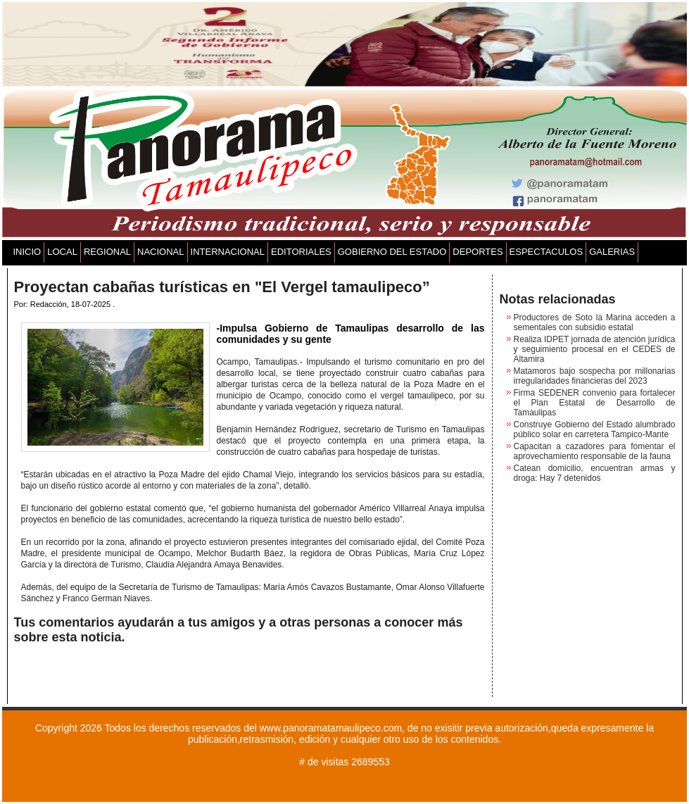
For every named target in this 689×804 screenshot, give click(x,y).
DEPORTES (477, 251)
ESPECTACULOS (546, 251)
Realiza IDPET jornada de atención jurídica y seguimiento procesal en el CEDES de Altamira (595, 349)
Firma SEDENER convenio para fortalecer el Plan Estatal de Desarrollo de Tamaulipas (595, 402)
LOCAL (62, 251)
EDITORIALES (301, 251)
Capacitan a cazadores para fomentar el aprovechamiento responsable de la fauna (595, 451)
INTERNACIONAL (228, 251)
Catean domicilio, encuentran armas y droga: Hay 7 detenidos (595, 473)
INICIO (27, 251)
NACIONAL (160, 251)
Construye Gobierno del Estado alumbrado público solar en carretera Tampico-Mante (595, 429)
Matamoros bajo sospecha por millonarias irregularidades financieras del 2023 (595, 376)
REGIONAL (107, 251)
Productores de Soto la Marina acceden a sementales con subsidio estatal (595, 322)
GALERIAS (612, 251)
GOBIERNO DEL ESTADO (392, 251)
